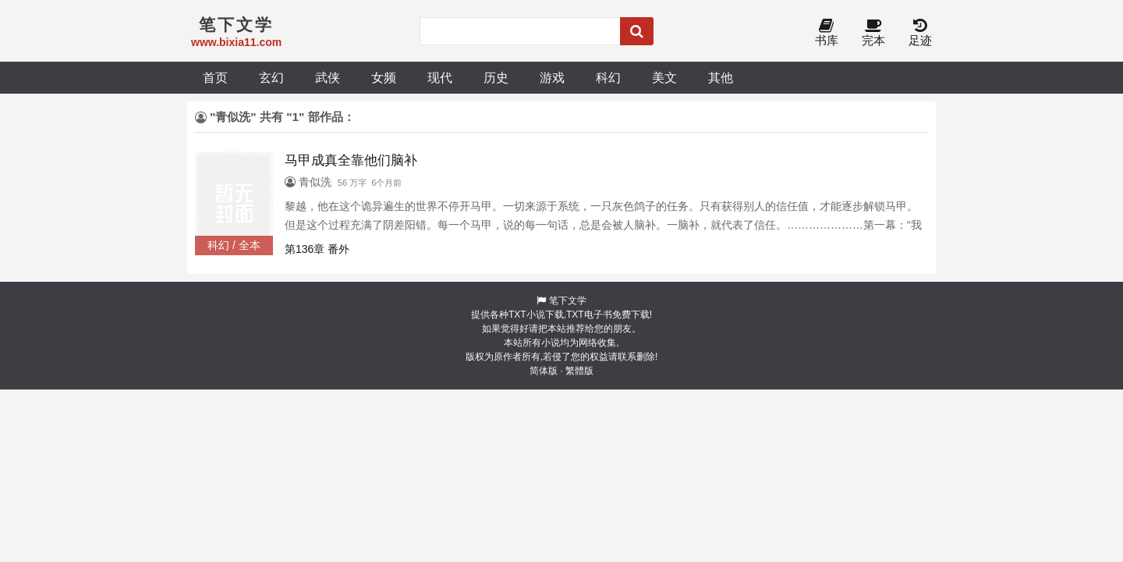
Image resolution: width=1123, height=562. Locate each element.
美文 (664, 77)
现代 (439, 77)
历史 (496, 77)
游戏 (552, 77)
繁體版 (579, 370)
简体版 (544, 370)
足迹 (920, 33)
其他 (720, 77)
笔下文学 (567, 300)
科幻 (608, 77)
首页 (215, 77)
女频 (383, 77)
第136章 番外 (317, 249)
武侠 (327, 77)
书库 (826, 33)
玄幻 (271, 77)
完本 (873, 33)
